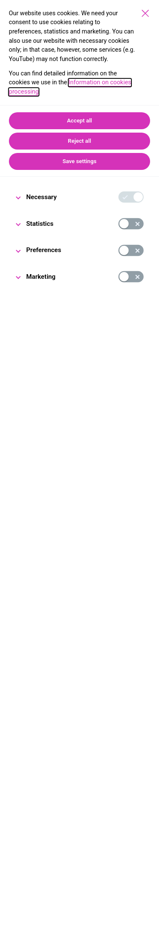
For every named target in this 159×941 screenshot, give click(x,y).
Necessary (41, 197)
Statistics (39, 224)
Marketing (41, 276)
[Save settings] (145, 13)
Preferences (43, 250)
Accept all (79, 120)
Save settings (79, 161)
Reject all (79, 141)
